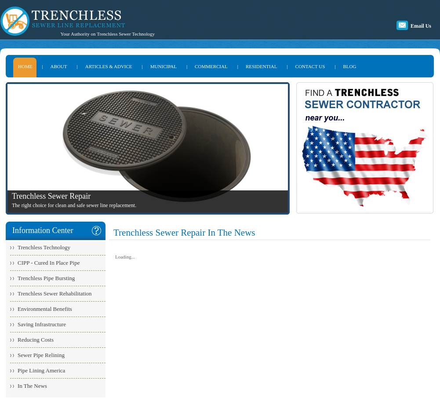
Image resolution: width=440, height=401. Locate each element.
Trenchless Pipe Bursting (46, 278)
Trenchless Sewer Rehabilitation (55, 293)
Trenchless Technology (44, 247)
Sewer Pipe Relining (41, 355)
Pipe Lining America (41, 370)
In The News (32, 386)
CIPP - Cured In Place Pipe (49, 262)
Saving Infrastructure (42, 324)
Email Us (421, 26)
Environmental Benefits (45, 309)
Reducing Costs (36, 339)
